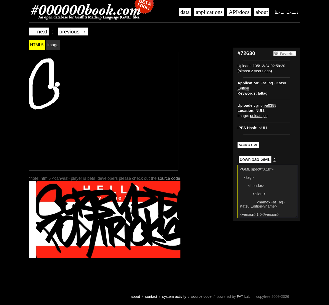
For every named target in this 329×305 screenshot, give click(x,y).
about (261, 12)
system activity (174, 296)
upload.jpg (259, 116)
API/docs (239, 12)
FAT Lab (243, 296)
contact (151, 296)
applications (209, 12)
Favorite (287, 54)
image (53, 45)
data (185, 12)
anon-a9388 (266, 105)
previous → (72, 31)
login (279, 12)
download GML (255, 159)
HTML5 (36, 45)
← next (38, 31)
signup (292, 12)
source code (169, 178)
